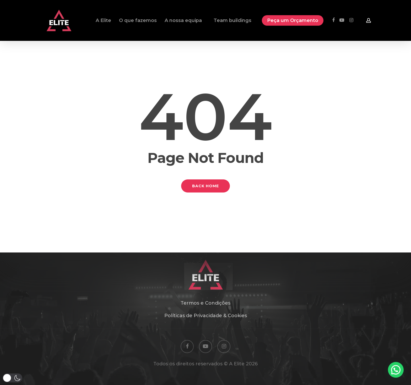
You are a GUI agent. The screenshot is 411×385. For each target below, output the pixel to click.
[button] (12, 377)
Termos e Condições (205, 303)
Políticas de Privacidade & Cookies (205, 315)
